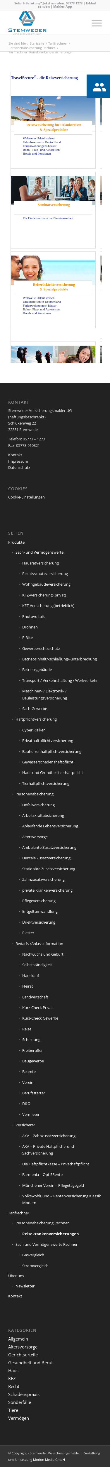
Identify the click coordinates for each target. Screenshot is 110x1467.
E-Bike (27, 637)
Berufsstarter (33, 1093)
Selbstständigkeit (37, 964)
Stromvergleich (35, 1265)
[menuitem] (94, 23)
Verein (27, 1082)
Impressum (18, 461)
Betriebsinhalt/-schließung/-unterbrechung (59, 659)
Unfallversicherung (38, 804)
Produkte (16, 542)
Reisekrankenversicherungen (50, 1233)
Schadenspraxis (23, 1394)
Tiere (13, 1410)
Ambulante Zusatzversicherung (49, 847)
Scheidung (31, 1039)
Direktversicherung (38, 922)
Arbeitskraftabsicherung (43, 815)
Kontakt (15, 454)
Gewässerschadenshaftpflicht (47, 762)
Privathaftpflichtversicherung (47, 740)
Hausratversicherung (40, 563)
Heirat (27, 986)
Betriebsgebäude (37, 669)
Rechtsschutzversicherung (45, 573)
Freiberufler (32, 1050)
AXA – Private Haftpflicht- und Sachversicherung (48, 1150)
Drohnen (30, 627)
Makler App (62, 6)
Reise (26, 1029)
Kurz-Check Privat (37, 1007)
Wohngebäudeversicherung (46, 584)
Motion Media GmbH (49, 1459)
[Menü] (94, 23)
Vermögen (18, 1418)
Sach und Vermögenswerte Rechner (47, 1244)
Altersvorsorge (35, 836)
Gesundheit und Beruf (30, 1362)
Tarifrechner (18, 1213)
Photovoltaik (33, 616)
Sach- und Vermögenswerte (39, 552)
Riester (28, 932)
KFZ (12, 1378)
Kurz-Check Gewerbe (40, 1018)
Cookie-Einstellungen (26, 497)
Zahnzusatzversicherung (43, 879)
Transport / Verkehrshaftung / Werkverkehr (60, 680)
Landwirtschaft (35, 997)
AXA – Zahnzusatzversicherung (48, 1135)
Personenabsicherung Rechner (42, 1223)
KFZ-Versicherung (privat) (44, 595)
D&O (26, 1103)
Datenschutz (19, 467)
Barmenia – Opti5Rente (42, 1174)
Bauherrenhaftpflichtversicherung (51, 751)
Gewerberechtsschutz (41, 648)
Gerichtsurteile (23, 1355)
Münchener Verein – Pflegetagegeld (53, 1185)
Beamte (29, 1071)
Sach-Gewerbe (34, 708)
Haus (13, 1370)
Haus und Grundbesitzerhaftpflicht (52, 772)
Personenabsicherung (35, 794)
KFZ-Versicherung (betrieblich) (48, 605)
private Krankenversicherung (47, 890)
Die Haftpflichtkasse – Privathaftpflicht (55, 1164)
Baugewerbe (33, 1061)
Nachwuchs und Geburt (42, 954)
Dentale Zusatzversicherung (46, 858)
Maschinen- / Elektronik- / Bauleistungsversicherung (44, 694)
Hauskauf (30, 975)
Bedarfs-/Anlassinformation (39, 943)
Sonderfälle (19, 1402)
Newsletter (25, 1286)
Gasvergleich (33, 1255)
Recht (13, 1386)
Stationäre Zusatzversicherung (48, 868)
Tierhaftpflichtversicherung (45, 783)
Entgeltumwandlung (40, 911)
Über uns (16, 1275)
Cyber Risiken (34, 730)
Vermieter (30, 1114)
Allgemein (18, 1339)
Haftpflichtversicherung (36, 719)
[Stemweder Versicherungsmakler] (45, 23)
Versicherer (25, 1125)
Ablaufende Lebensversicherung (50, 826)
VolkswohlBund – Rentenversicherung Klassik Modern (61, 1199)
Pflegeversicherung (39, 900)
